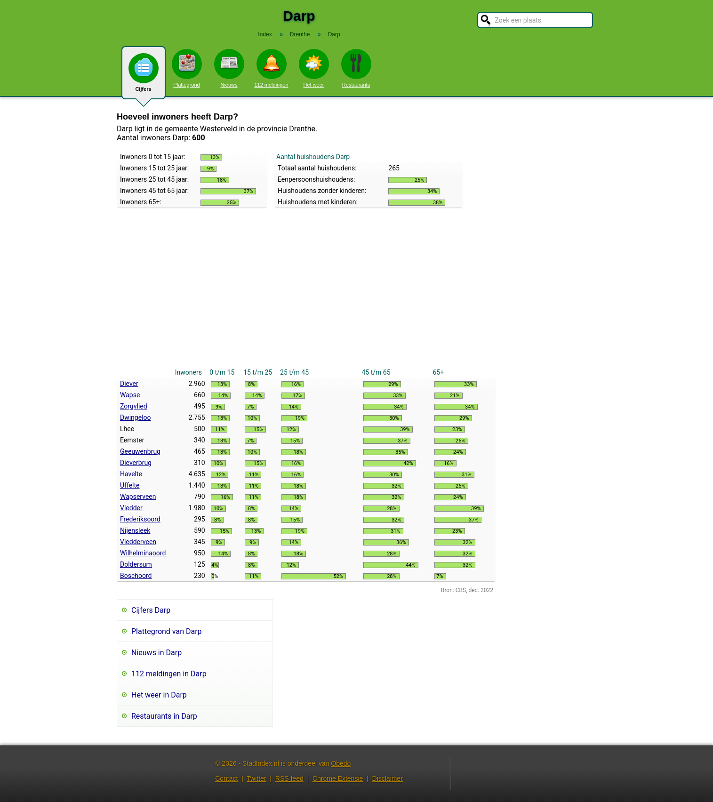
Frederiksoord (140, 519)
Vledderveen (138, 541)
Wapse (130, 395)
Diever (129, 383)
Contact (226, 778)
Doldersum (136, 564)
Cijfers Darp (150, 610)
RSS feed (289, 778)
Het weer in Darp (159, 694)
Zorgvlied (133, 406)
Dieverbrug (136, 462)
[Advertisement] (306, 296)
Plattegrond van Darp (166, 631)
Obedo (341, 763)
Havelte (131, 474)
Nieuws (229, 68)
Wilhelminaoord (143, 553)
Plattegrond (187, 68)
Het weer (314, 68)
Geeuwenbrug (140, 451)
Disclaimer (387, 778)
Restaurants (356, 68)
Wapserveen (138, 496)
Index (265, 34)
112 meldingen (271, 68)
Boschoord (136, 575)
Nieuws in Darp (156, 652)
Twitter (256, 778)
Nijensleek (135, 530)
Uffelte (129, 485)
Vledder (131, 508)
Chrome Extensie (337, 778)
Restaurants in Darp (164, 716)
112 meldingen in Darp (169, 673)
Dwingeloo (135, 417)
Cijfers (143, 76)
